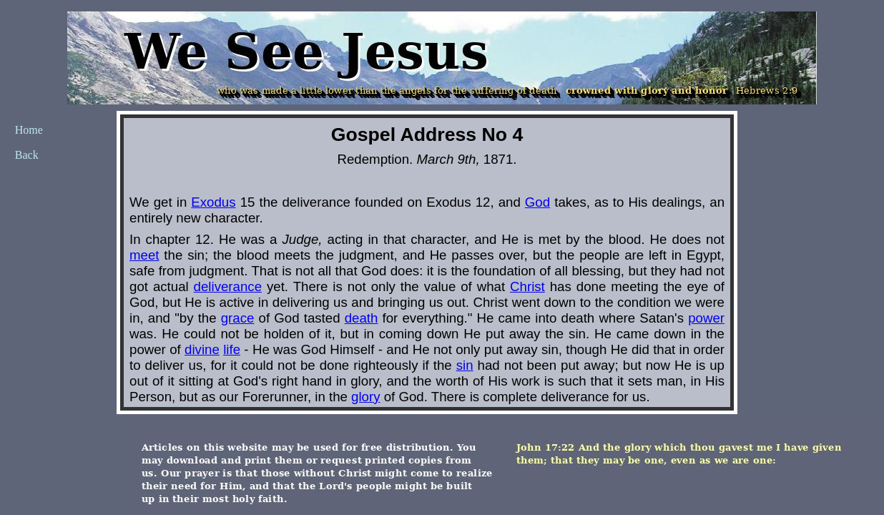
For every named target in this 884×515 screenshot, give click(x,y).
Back (27, 155)
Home (29, 130)
